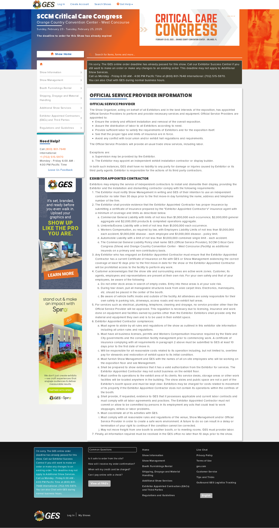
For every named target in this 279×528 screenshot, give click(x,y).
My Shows (84, 515)
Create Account (79, 4)
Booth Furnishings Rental (55, 88)
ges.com (201, 466)
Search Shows (103, 4)
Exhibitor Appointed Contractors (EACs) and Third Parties (60, 118)
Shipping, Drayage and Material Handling (59, 98)
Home (145, 449)
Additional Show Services (55, 107)
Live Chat (202, 449)
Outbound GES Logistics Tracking (216, 482)
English (206, 495)
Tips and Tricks (205, 477)
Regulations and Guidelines (57, 127)
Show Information (50, 72)
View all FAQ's (99, 483)
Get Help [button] (125, 4)
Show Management (51, 80)
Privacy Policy (204, 455)
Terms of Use (204, 460)
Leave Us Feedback (60, 169)
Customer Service (206, 471)
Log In (61, 4)
